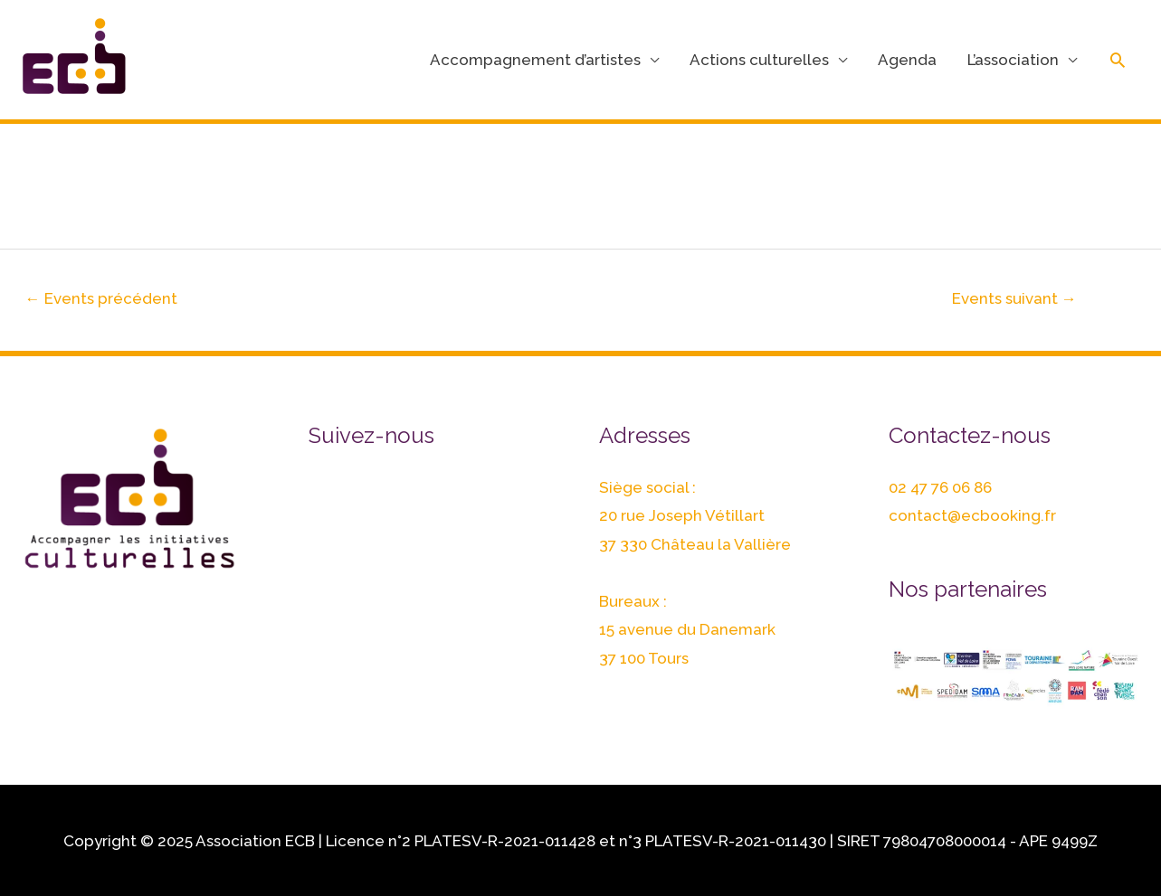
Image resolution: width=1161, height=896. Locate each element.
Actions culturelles (759, 60)
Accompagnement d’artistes (535, 60)
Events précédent (101, 298)
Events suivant (1014, 298)
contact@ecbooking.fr (972, 515)
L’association (1013, 60)
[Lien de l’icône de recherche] (1118, 60)
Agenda (907, 60)
